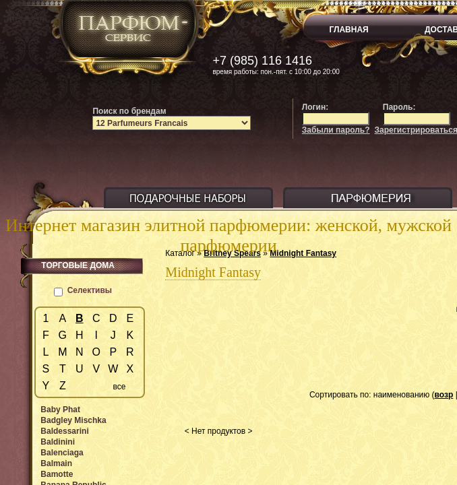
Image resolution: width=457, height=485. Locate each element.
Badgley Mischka (73, 420)
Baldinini (57, 442)
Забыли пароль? (336, 130)
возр (444, 394)
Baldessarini (64, 431)
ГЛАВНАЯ (349, 29)
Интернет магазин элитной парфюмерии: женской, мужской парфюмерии (228, 235)
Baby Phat (60, 409)
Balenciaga (61, 452)
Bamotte (56, 474)
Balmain (56, 463)
